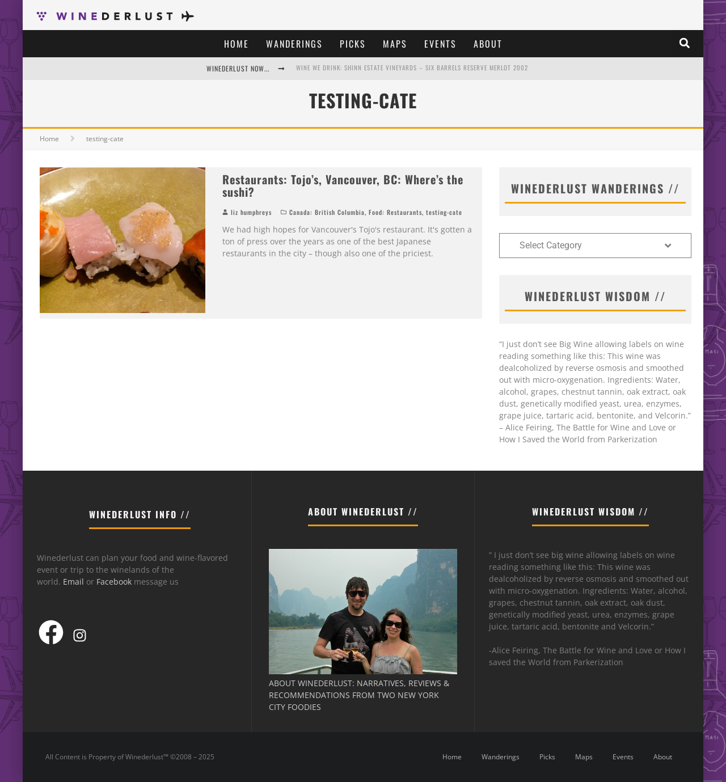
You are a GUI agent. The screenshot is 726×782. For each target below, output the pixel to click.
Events (440, 43)
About (488, 43)
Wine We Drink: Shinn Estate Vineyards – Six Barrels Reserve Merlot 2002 (412, 67)
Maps (395, 43)
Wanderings (294, 43)
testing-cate (444, 212)
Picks (353, 43)
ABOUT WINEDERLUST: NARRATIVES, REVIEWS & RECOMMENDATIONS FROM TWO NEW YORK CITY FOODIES (359, 695)
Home (236, 43)
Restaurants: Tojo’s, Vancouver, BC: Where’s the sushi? (342, 185)
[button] (685, 43)
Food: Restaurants (395, 212)
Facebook (114, 581)
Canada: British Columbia (327, 212)
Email (73, 581)
